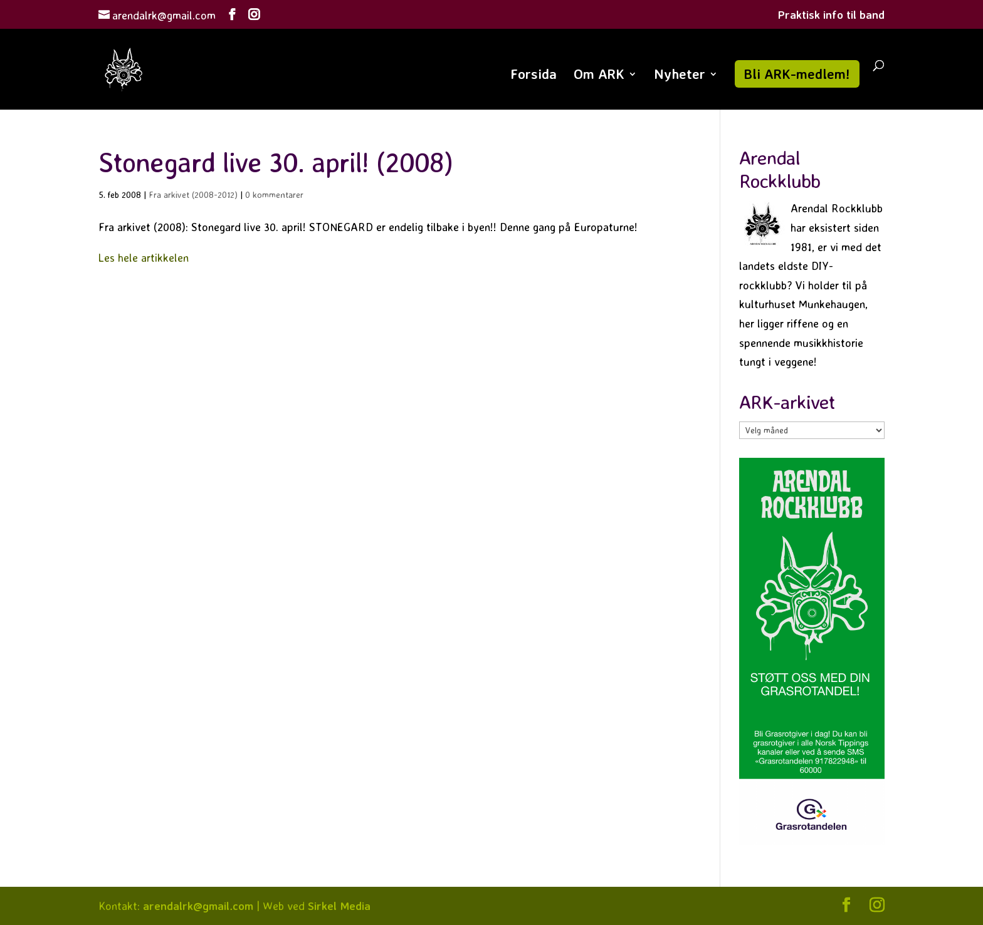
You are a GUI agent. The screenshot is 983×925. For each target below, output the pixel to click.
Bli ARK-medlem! (797, 73)
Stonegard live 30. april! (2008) (275, 162)
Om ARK (599, 76)
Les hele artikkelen (143, 257)
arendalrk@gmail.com (198, 905)
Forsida (533, 76)
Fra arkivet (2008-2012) (193, 194)
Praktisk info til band (831, 15)
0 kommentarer (274, 194)
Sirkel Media (339, 905)
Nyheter (679, 76)
